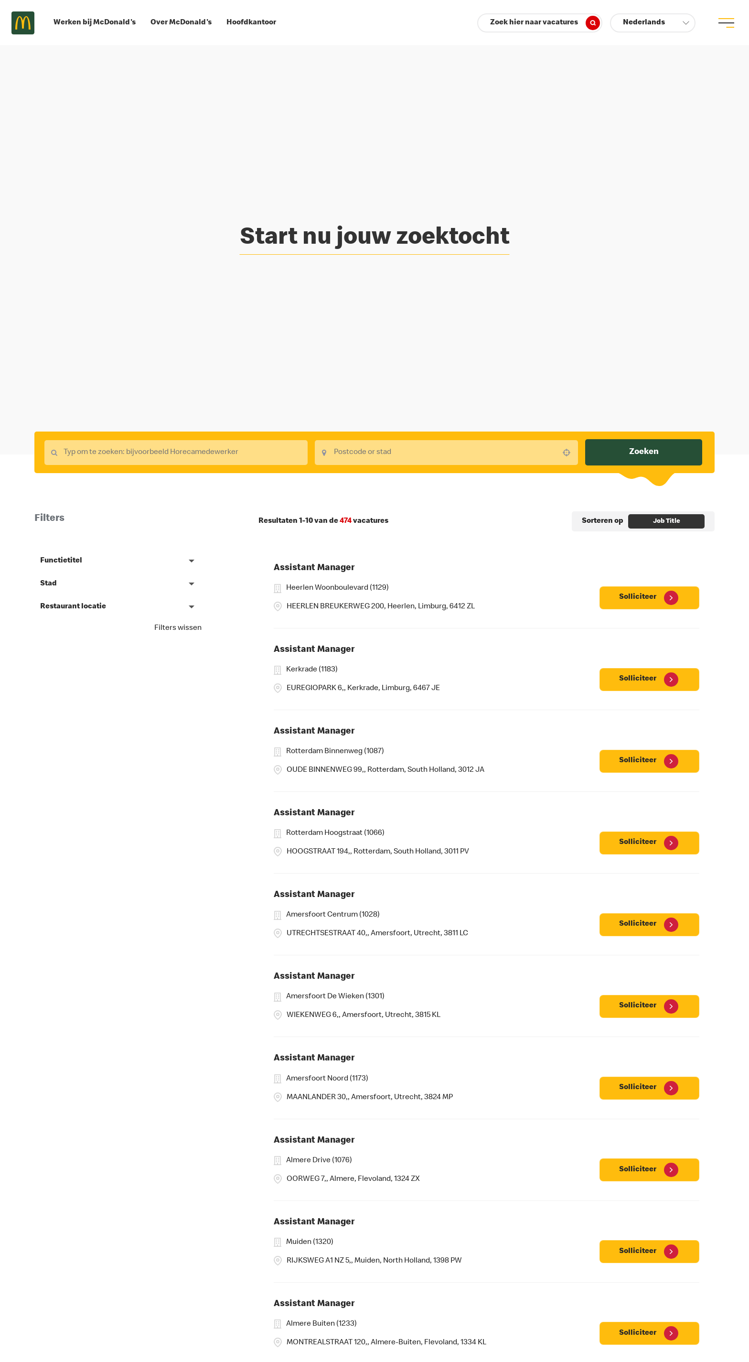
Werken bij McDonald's (95, 23)
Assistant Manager (314, 568)
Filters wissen (178, 628)
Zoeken (644, 452)
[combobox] (176, 452)
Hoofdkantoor (251, 23)
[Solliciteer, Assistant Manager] (649, 597)
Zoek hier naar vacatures (545, 23)
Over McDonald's (181, 23)
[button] (653, 22)
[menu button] (726, 23)
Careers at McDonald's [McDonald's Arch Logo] (23, 22)
